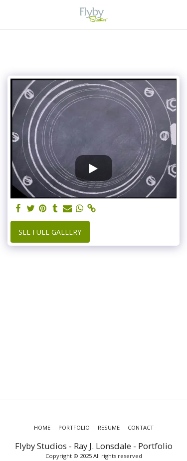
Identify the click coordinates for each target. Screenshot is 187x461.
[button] (10, 14)
